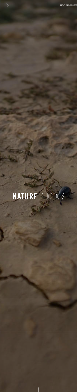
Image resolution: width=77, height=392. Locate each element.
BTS (57, 5)
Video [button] (61, 5)
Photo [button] (67, 5)
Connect (73, 5)
